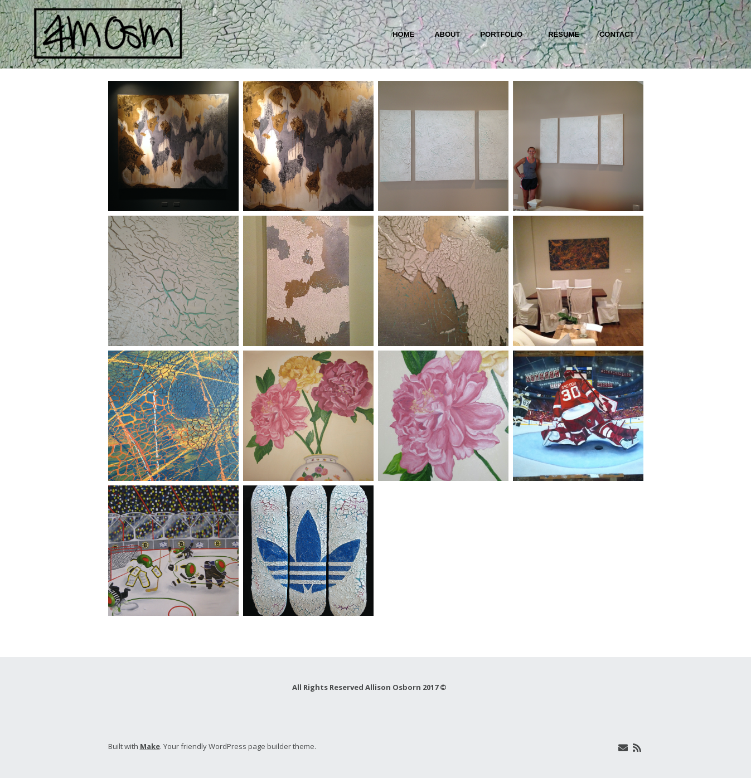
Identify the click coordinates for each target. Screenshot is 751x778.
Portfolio (501, 34)
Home (403, 34)
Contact (616, 34)
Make (150, 746)
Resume (563, 34)
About (447, 34)
